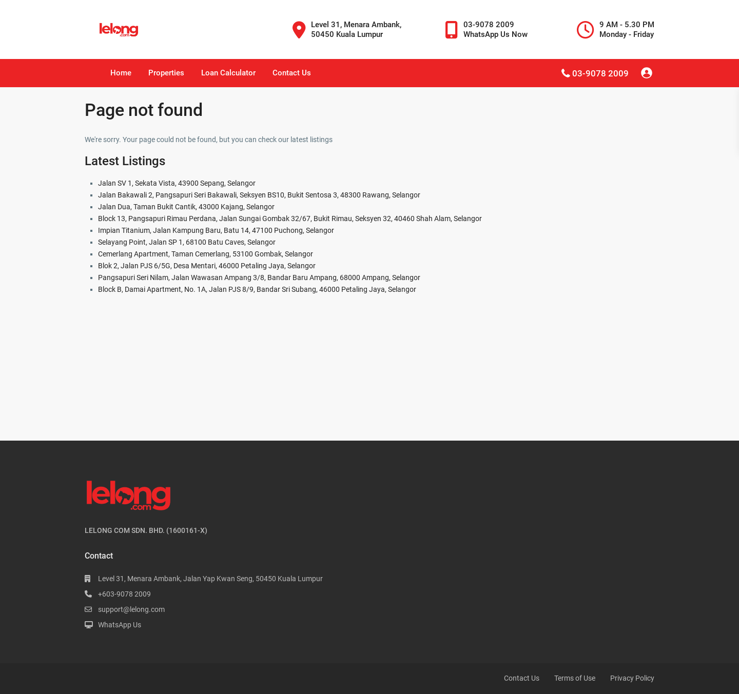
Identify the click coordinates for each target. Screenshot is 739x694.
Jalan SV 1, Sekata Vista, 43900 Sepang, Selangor (177, 183)
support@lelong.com (131, 609)
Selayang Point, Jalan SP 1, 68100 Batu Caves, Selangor (187, 242)
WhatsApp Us (119, 625)
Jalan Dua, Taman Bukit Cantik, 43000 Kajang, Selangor (186, 207)
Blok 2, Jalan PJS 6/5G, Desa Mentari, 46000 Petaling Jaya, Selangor (207, 266)
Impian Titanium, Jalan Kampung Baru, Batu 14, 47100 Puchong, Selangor (216, 230)
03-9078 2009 (600, 73)
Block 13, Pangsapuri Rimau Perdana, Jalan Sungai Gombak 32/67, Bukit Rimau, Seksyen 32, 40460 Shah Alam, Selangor (290, 218)
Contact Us (292, 72)
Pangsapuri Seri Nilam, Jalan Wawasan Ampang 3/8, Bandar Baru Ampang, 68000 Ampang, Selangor (259, 277)
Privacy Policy (632, 678)
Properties (166, 72)
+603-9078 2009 (124, 594)
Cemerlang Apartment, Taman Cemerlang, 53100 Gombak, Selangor (205, 254)
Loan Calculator (228, 72)
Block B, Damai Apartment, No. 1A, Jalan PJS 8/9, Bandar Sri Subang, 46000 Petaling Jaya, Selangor (257, 289)
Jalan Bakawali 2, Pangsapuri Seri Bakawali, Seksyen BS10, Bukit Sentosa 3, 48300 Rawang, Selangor (259, 195)
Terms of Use (574, 678)
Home (120, 72)
